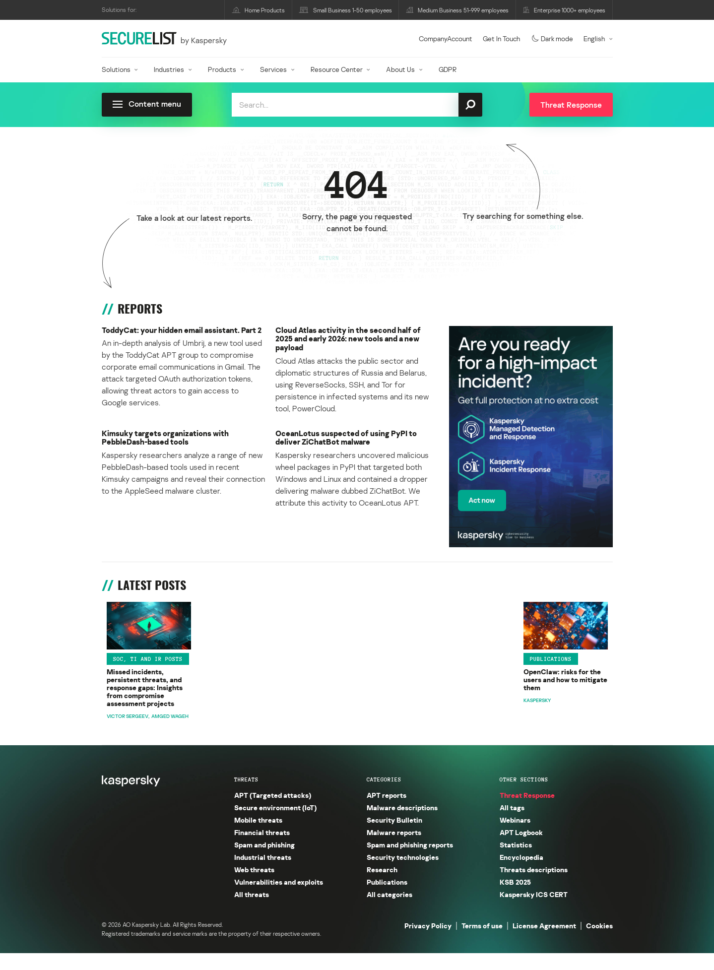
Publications (259, 679)
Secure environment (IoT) (275, 824)
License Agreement (544, 942)
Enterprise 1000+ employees (569, 10)
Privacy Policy (428, 942)
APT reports (388, 679)
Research (382, 886)
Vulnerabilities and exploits (278, 899)
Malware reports (394, 849)
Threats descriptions (534, 886)
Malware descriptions (402, 824)
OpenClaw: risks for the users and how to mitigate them (287, 697)
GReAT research (523, 679)
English (594, 38)
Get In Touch (501, 38)
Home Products (265, 10)
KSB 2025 (515, 899)
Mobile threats (258, 837)
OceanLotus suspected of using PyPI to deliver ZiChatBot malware (348, 442)
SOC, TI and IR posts (143, 679)
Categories (384, 796)
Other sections (524, 796)
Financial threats (262, 849)
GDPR (447, 69)
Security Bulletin (394, 837)
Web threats (254, 886)
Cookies (599, 942)
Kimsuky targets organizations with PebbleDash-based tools (168, 442)
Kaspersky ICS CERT (534, 911)
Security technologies (403, 874)
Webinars (515, 837)
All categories (389, 911)
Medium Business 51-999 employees (463, 10)
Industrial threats (262, 874)
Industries (169, 69)
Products (222, 69)
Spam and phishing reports (410, 861)
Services (273, 69)
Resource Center (337, 69)
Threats (246, 796)
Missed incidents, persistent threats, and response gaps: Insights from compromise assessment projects (154, 706)
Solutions (116, 69)
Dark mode (552, 38)
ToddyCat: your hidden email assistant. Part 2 (183, 335)
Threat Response (527, 812)
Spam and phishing (264, 861)
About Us (400, 69)
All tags (512, 824)
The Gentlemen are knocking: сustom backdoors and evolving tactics (551, 701)
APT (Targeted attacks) (272, 812)
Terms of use (482, 942)
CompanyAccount (445, 38)
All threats (251, 911)
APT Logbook (521, 849)
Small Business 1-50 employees (352, 10)
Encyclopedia (521, 874)
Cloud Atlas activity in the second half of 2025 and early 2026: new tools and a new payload (351, 339)
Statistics (516, 861)
